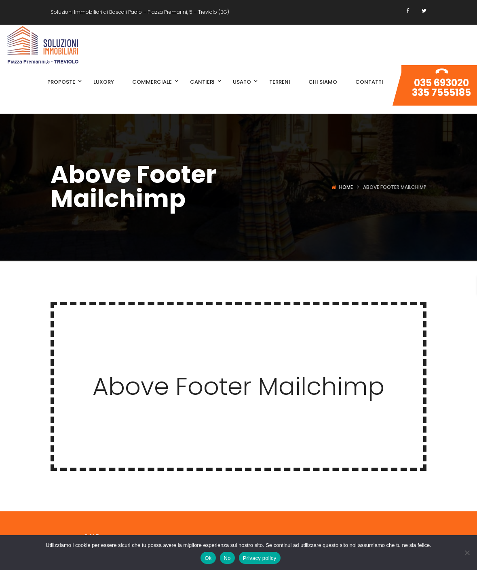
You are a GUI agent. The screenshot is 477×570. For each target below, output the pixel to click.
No (227, 558)
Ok (208, 558)
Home (346, 187)
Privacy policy (259, 558)
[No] (467, 553)
